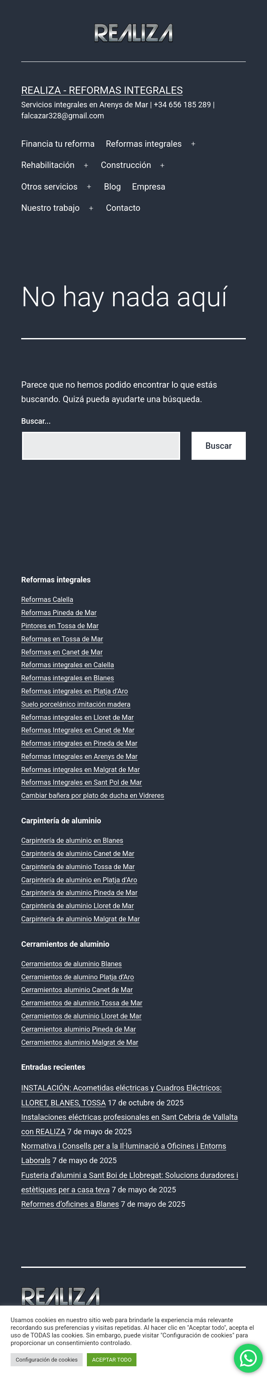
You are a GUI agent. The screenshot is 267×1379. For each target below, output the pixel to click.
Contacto (123, 208)
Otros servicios (49, 187)
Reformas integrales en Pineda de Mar (79, 743)
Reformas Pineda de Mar (59, 613)
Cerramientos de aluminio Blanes (71, 964)
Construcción (126, 165)
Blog (112, 187)
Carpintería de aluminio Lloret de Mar (77, 906)
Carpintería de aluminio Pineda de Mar (79, 893)
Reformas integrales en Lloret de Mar (77, 717)
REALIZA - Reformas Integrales (102, 90)
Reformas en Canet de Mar (62, 652)
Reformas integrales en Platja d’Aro (74, 691)
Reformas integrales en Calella (67, 665)
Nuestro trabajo (50, 208)
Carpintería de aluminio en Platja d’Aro (79, 880)
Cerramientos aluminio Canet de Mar (77, 990)
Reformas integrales (144, 144)
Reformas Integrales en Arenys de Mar (79, 756)
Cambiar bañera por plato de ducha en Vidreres (92, 796)
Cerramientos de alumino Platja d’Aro (77, 977)
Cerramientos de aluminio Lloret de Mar (81, 1016)
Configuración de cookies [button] (47, 1360)
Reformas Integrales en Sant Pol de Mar (81, 782)
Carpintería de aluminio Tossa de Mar (78, 867)
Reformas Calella (47, 600)
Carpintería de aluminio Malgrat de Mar (80, 919)
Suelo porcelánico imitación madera (76, 704)
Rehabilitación (48, 165)
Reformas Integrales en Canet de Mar (77, 730)
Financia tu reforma (58, 144)
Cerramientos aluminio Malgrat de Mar (79, 1042)
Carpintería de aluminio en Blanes (72, 840)
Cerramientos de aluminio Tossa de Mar (81, 1003)
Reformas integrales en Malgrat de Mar (80, 770)
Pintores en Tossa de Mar (60, 626)
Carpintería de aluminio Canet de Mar (77, 854)
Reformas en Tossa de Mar (62, 639)
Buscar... (36, 421)
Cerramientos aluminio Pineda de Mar (78, 1029)
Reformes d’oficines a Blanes (70, 1204)
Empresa (149, 187)
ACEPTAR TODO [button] (111, 1360)
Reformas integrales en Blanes (67, 678)
